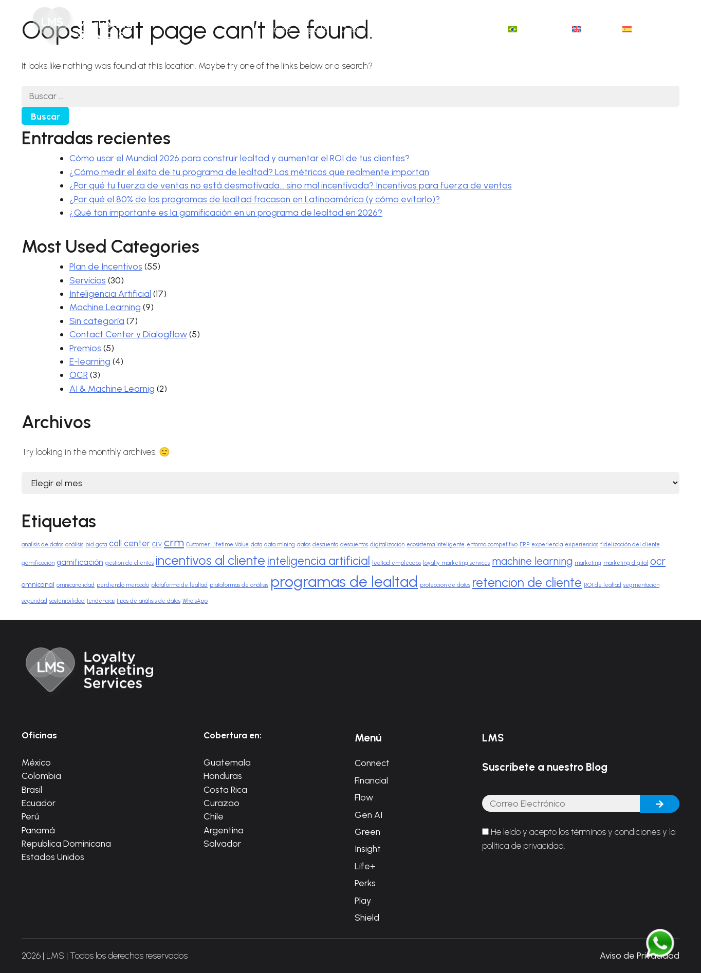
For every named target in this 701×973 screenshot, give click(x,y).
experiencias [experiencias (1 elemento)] (581, 544)
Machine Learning (105, 306)
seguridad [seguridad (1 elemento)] (34, 601)
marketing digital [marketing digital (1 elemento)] (625, 563)
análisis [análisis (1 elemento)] (74, 544)
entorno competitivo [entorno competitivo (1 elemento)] (492, 544)
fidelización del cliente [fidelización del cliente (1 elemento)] (630, 544)
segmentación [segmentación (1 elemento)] (641, 585)
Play (363, 900)
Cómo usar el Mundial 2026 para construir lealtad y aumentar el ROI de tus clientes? (239, 157)
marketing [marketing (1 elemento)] (588, 563)
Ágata (316, 29)
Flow (364, 797)
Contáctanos (469, 29)
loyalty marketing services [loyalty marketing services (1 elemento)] (456, 563)
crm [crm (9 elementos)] (174, 542)
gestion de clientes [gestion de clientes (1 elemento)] (129, 563)
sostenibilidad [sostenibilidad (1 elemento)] (67, 601)
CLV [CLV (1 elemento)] (157, 544)
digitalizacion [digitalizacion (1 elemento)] (387, 544)
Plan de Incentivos (105, 266)
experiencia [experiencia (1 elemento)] (547, 544)
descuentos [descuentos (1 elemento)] (354, 544)
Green (367, 831)
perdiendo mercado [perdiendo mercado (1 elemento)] (123, 585)
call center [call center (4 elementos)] (129, 543)
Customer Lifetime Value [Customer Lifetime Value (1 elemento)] (217, 544)
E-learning (89, 361)
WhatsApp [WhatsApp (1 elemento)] (195, 601)
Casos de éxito (371, 29)
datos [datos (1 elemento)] (303, 544)
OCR (78, 374)
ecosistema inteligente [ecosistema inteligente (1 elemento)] (436, 544)
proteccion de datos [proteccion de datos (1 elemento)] (445, 585)
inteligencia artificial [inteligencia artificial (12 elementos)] (318, 561)
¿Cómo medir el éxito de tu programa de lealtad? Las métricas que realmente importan (249, 171)
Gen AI (368, 814)
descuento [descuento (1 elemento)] (325, 544)
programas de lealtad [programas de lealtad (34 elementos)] (344, 581)
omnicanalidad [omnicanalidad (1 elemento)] (76, 585)
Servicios (87, 280)
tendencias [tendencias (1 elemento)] (101, 601)
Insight (368, 848)
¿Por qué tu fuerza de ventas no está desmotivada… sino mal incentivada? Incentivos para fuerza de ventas (290, 185)
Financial (371, 780)
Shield (367, 917)
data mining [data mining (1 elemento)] (279, 544)
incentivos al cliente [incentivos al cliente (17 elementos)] (210, 560)
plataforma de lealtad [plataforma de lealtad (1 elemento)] (179, 585)
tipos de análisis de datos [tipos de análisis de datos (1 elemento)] (148, 601)
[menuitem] (534, 29)
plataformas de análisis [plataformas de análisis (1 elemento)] (239, 585)
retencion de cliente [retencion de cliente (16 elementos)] (527, 582)
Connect (372, 762)
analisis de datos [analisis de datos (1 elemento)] (42, 544)
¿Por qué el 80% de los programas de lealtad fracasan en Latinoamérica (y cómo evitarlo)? (254, 199)
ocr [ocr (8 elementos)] (658, 561)
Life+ (365, 866)
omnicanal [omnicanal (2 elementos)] (38, 584)
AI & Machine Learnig (112, 388)
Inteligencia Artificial (110, 293)
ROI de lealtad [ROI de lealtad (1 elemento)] (602, 585)
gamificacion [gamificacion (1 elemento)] (38, 563)
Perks (365, 882)
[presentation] (560, 886)
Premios (85, 347)
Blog (422, 29)
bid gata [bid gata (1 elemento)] (96, 544)
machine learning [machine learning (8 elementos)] (532, 561)
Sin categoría (96, 320)
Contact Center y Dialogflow (128, 334)
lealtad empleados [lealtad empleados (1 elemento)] (396, 563)
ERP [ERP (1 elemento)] (524, 544)
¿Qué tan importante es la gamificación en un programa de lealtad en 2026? (225, 212)
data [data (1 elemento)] (256, 544)
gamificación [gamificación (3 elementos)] (80, 562)
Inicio (281, 29)
